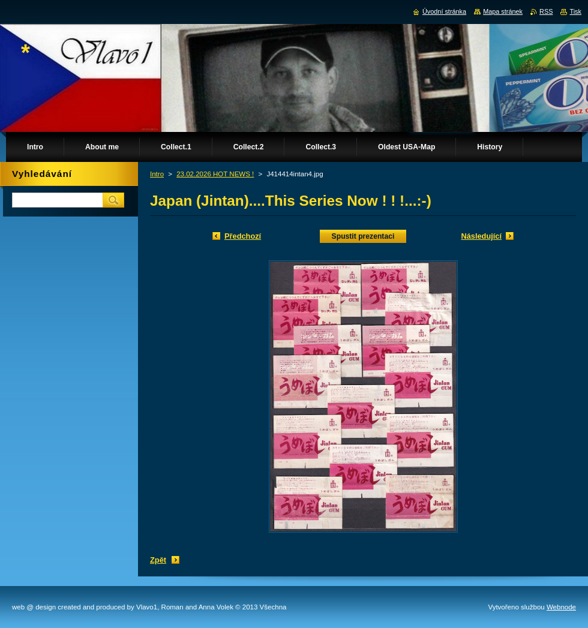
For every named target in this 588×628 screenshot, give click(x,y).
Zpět (158, 559)
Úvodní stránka (444, 11)
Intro (157, 174)
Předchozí (242, 236)
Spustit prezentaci (363, 236)
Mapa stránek (503, 11)
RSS (546, 11)
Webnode (561, 607)
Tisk (575, 11)
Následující (481, 236)
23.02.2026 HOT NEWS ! (215, 174)
